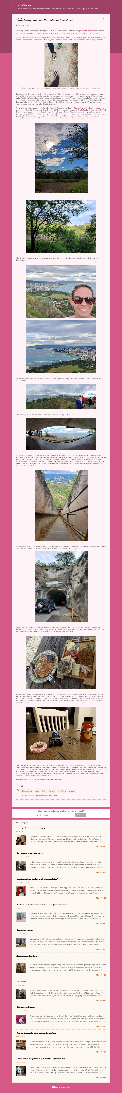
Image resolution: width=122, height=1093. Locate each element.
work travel (62, 791)
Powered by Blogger (61, 1087)
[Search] (109, 6)
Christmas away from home (26, 956)
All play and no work (24, 930)
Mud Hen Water (29, 627)
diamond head (27, 791)
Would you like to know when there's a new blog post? (61, 811)
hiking (44, 791)
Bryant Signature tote (94, 110)
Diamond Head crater (88, 31)
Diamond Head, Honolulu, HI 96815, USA (42, 795)
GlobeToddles (24, 5)
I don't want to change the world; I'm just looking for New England (42, 1058)
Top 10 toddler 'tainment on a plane (29, 853)
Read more (101, 847)
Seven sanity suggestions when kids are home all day (36, 1033)
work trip (72, 791)
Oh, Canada (21, 981)
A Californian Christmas (25, 1007)
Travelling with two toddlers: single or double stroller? (37, 879)
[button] (104, 18)
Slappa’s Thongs (80, 108)
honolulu (52, 791)
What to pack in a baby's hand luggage (31, 827)
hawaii (37, 791)
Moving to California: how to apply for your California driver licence (42, 904)
